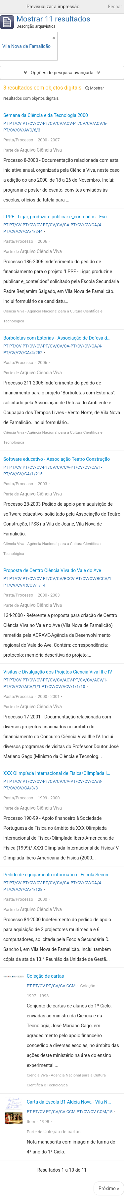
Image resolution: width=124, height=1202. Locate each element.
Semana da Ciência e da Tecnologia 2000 (45, 115)
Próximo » (109, 1188)
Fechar (115, 6)
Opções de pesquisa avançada (62, 72)
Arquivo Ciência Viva (41, 150)
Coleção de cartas (45, 976)
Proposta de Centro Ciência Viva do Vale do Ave (52, 570)
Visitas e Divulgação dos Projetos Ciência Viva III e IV (57, 671)
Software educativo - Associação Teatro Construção (56, 459)
